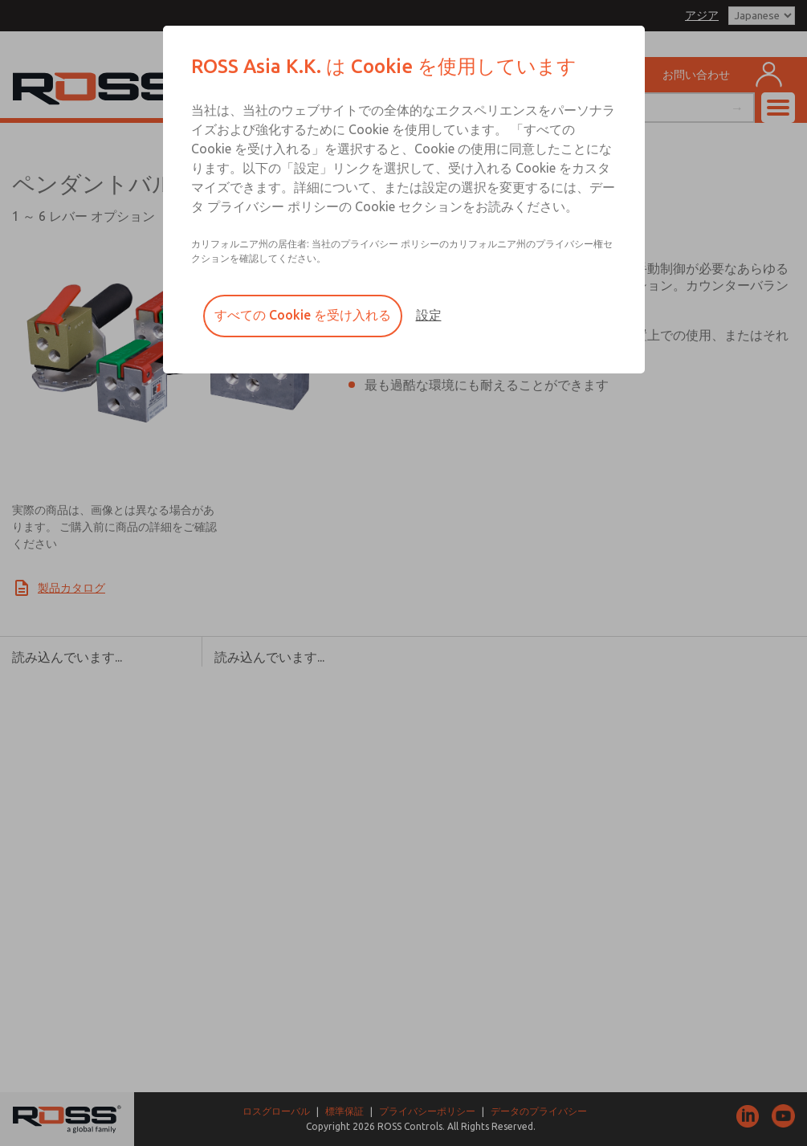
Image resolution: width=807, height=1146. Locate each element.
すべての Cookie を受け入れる (302, 315)
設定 (429, 315)
